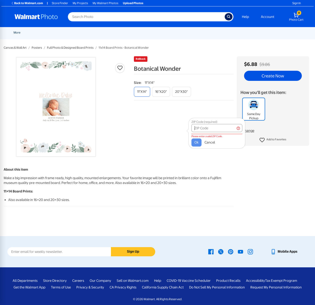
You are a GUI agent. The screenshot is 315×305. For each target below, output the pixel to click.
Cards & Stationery (136, 32)
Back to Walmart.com (27, 3)
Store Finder (60, 3)
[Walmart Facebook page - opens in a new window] (211, 251)
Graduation (57, 32)
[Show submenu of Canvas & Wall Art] (199, 32)
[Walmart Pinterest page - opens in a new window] (230, 251)
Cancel (203, 140)
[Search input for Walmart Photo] (146, 16)
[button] (273, 140)
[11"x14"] (142, 92)
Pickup (96, 32)
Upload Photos (133, 3)
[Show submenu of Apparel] (275, 32)
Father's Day (78, 32)
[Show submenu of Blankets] (218, 32)
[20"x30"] (181, 92)
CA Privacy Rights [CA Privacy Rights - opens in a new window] (123, 287)
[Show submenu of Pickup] (102, 32)
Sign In (296, 3)
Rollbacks (18, 32)
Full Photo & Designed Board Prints (70, 47)
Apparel (267, 32)
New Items (37, 32)
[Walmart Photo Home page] (36, 17)
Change (248, 131)
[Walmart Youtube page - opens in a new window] (240, 251)
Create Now (273, 75)
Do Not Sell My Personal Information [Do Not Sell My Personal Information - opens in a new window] (217, 287)
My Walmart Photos (105, 3)
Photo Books (232, 32)
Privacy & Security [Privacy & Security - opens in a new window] (90, 287)
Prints (112, 32)
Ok (190, 140)
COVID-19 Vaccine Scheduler (189, 281)
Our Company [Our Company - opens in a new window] (100, 281)
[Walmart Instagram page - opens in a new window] (250, 251)
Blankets (210, 32)
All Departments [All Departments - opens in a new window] (25, 281)
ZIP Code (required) (198, 119)
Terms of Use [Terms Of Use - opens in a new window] (61, 287)
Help (245, 17)
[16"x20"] (161, 92)
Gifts (252, 32)
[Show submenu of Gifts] (256, 32)
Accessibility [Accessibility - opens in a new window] (255, 281)
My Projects (80, 3)
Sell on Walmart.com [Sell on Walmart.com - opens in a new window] (133, 281)
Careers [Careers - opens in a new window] (78, 281)
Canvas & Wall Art (185, 32)
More (284, 32)
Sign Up (133, 251)
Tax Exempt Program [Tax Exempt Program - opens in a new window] (281, 281)
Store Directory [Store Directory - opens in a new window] (55, 281)
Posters (161, 32)
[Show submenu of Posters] (168, 32)
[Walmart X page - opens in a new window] (221, 251)
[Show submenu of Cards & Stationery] (150, 32)
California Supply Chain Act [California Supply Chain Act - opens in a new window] (163, 287)
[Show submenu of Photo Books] (242, 32)
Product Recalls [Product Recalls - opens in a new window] (228, 281)
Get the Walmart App (29, 287)
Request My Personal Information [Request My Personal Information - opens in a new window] (276, 287)
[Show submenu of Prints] (118, 32)
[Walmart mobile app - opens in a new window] (284, 251)
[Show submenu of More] (289, 32)
